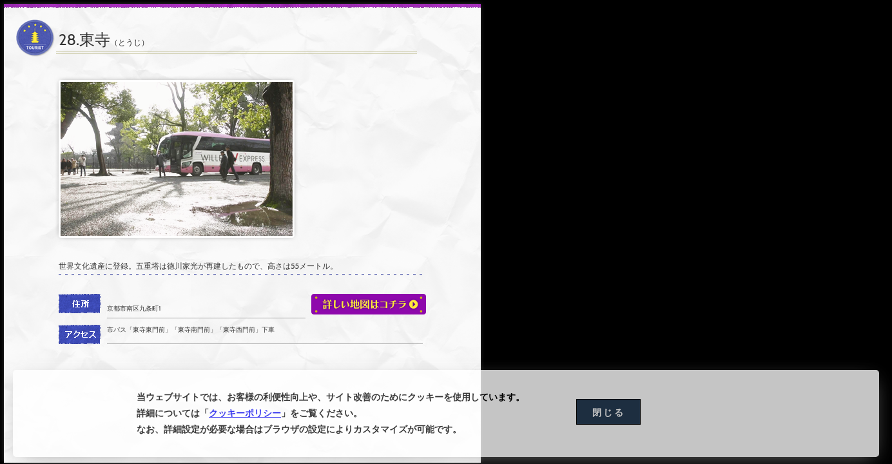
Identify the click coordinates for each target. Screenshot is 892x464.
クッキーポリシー (245, 414)
